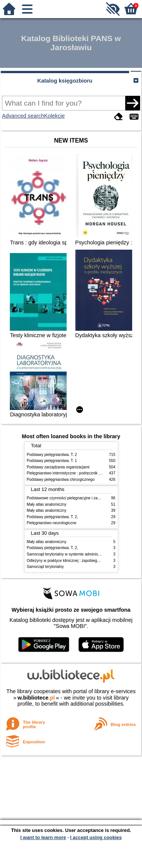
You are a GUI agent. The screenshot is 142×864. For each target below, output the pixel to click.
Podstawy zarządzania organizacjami (58, 467)
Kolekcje (54, 116)
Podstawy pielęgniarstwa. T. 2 (52, 455)
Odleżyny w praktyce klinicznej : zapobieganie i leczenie (74, 561)
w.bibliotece (36, 698)
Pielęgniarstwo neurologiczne (51, 523)
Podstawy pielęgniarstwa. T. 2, (52, 517)
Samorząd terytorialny (45, 567)
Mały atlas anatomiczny (47, 504)
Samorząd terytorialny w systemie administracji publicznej (75, 554)
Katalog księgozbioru (64, 81)
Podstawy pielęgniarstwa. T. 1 (52, 461)
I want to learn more (43, 837)
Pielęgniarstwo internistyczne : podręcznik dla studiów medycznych (83, 473)
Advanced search (23, 116)
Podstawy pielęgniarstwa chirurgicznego (61, 479)
